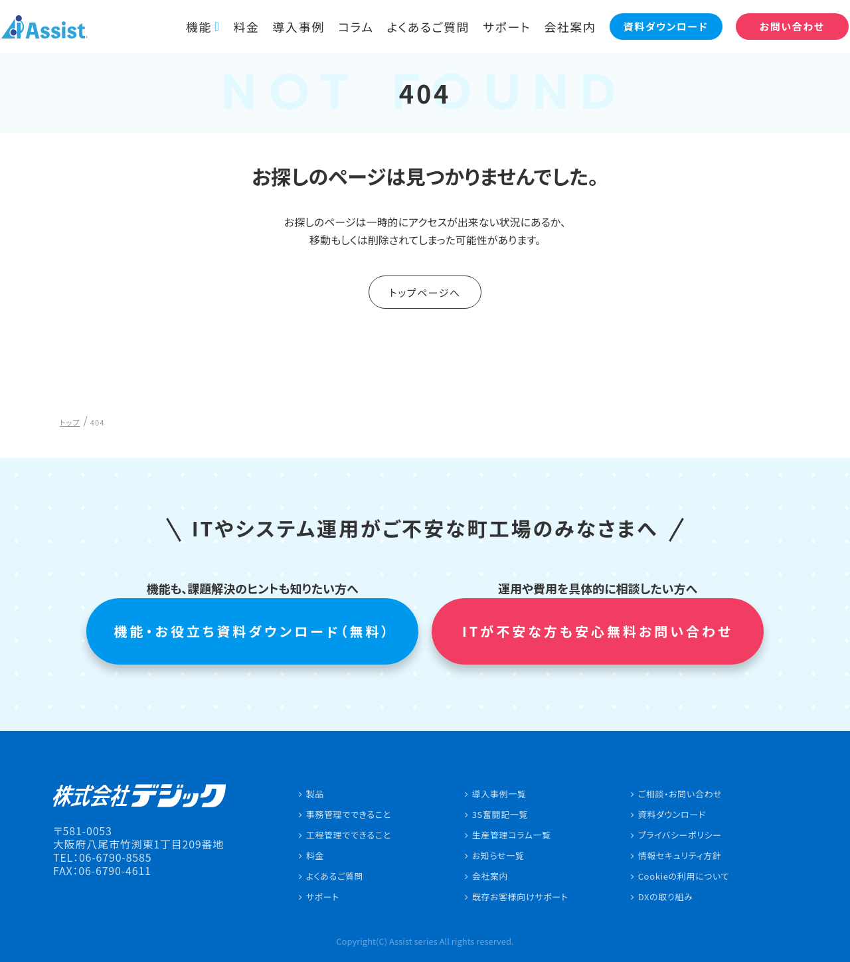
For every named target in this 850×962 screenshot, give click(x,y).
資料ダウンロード (672, 814)
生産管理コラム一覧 (511, 835)
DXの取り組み (665, 896)
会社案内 (562, 26)
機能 (190, 26)
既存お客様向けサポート (520, 896)
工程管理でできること (348, 835)
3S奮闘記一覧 (500, 814)
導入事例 (289, 26)
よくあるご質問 (420, 26)
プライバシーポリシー (680, 835)
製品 (315, 793)
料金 (237, 26)
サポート (498, 26)
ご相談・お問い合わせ (680, 793)
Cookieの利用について (684, 876)
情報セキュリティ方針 (680, 855)
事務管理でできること (348, 814)
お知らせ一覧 (498, 855)
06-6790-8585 (115, 857)
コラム (347, 26)
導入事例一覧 (499, 793)
